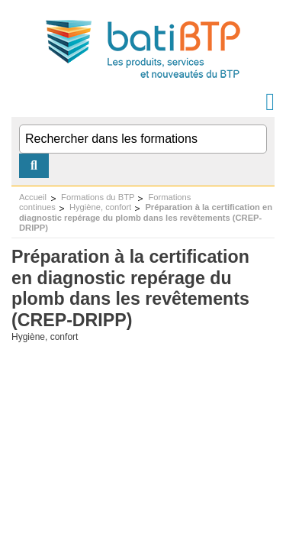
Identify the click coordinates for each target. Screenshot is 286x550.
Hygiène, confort (100, 207)
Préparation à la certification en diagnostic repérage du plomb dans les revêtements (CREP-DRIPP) (145, 217)
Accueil (33, 197)
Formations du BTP (97, 197)
